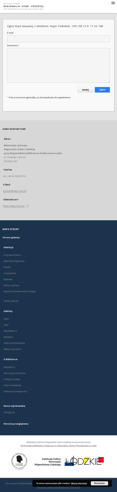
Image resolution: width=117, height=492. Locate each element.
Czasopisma (10, 273)
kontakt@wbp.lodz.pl (14, 191)
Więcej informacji (79, 483)
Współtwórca (10, 330)
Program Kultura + (13, 255)
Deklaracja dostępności (15, 391)
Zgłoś (102, 89)
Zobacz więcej (11, 300)
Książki (7, 267)
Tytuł (6, 324)
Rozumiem (99, 483)
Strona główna (11, 237)
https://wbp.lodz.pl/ (14, 205)
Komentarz (13, 45)
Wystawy (8, 279)
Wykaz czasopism (12, 349)
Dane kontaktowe (12, 385)
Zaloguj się (9, 412)
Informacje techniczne (15, 373)
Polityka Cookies (12, 379)
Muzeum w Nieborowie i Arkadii (19, 291)
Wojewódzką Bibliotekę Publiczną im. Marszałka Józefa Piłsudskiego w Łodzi (58, 445)
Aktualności (9, 367)
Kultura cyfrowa (11, 285)
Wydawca (8, 337)
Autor (6, 318)
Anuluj (85, 89)
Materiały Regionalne (14, 261)
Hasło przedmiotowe (14, 343)
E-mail (10, 32)
